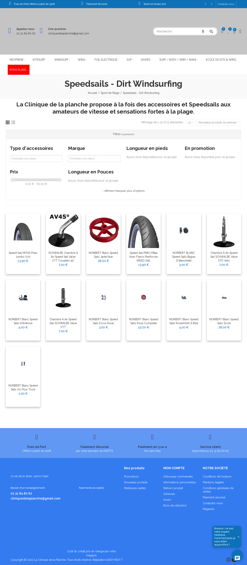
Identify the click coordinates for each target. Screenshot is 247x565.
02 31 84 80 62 (26, 33)
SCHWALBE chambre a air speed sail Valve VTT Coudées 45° (63, 256)
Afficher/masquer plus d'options (124, 190)
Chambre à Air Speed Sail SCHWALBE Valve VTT (63, 323)
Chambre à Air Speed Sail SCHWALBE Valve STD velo (224, 256)
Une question (57, 29)
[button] (226, 4)
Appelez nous (25, 29)
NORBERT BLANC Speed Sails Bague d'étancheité (183, 256)
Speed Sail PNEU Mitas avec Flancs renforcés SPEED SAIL (143, 256)
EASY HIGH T (115, 559)
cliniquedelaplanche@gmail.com (68, 33)
